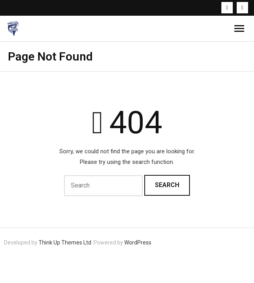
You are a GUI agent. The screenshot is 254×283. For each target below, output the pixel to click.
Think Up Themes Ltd (65, 242)
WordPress (137, 242)
